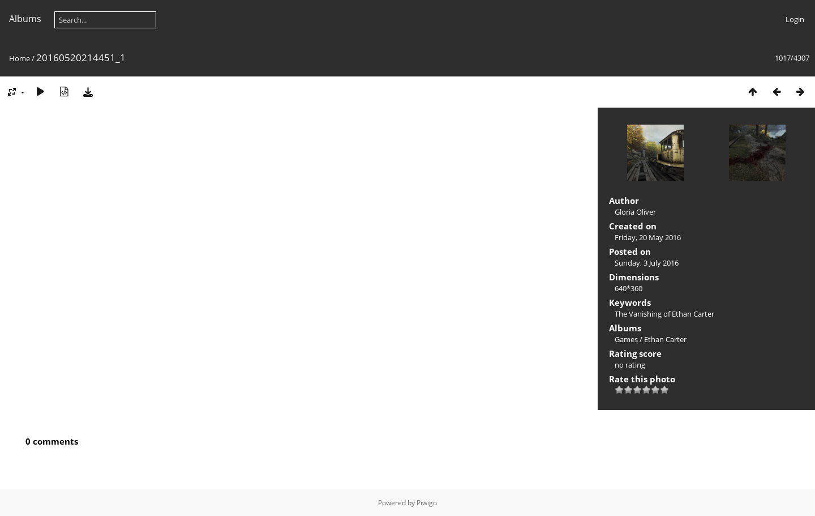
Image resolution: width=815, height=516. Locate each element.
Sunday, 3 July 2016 (647, 263)
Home (19, 58)
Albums (25, 18)
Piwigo (427, 503)
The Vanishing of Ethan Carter (664, 314)
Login (795, 19)
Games (626, 339)
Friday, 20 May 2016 (648, 237)
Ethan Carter (665, 339)
